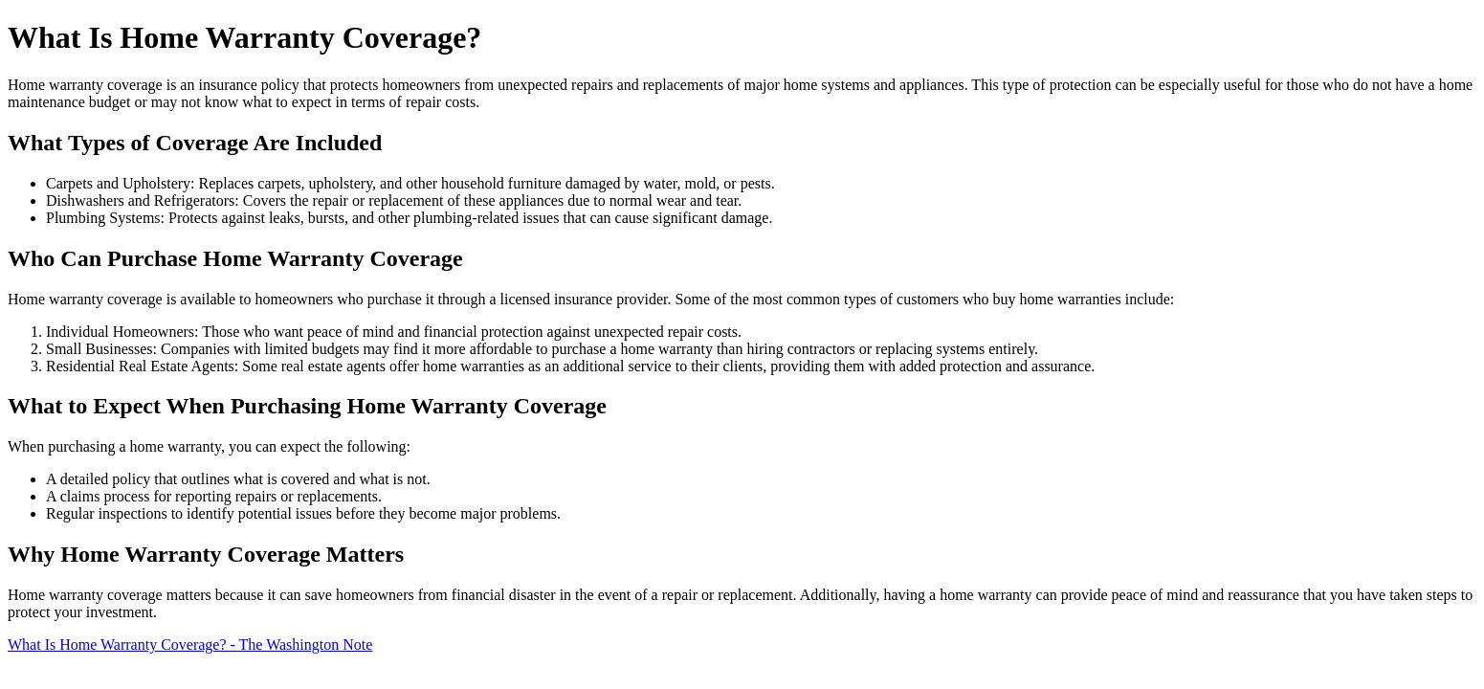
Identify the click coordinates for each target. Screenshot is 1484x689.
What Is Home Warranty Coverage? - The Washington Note (190, 644)
